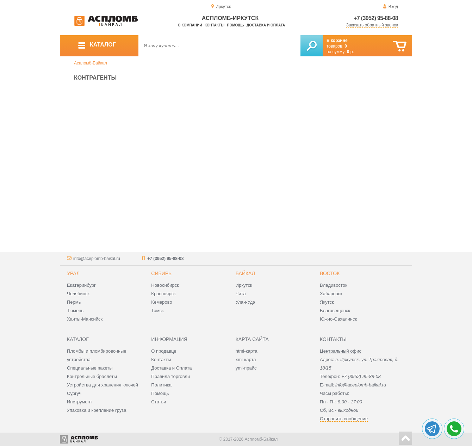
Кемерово (161, 302)
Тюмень (75, 310)
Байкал (245, 273)
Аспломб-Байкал (90, 63)
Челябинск (78, 293)
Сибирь (161, 273)
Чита (241, 293)
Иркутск (244, 285)
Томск (157, 310)
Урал (73, 273)
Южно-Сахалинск (338, 319)
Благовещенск (335, 310)
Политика (161, 385)
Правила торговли (170, 376)
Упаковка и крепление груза (96, 410)
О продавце (163, 351)
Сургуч (74, 393)
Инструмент (79, 401)
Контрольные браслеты (92, 376)
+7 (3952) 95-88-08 (376, 18)
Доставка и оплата (266, 25)
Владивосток (333, 285)
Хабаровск (331, 293)
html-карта (246, 351)
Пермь (74, 302)
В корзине (337, 40)
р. (350, 51)
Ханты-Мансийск (85, 319)
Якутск (327, 302)
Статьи (158, 401)
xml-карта (246, 359)
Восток (330, 273)
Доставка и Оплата (171, 368)
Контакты (214, 25)
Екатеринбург (81, 285)
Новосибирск (165, 285)
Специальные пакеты (90, 368)
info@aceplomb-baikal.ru (96, 258)
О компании (190, 25)
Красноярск (163, 293)
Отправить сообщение (344, 418)
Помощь (235, 25)
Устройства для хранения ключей (102, 385)
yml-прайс (246, 368)
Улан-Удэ (245, 302)
